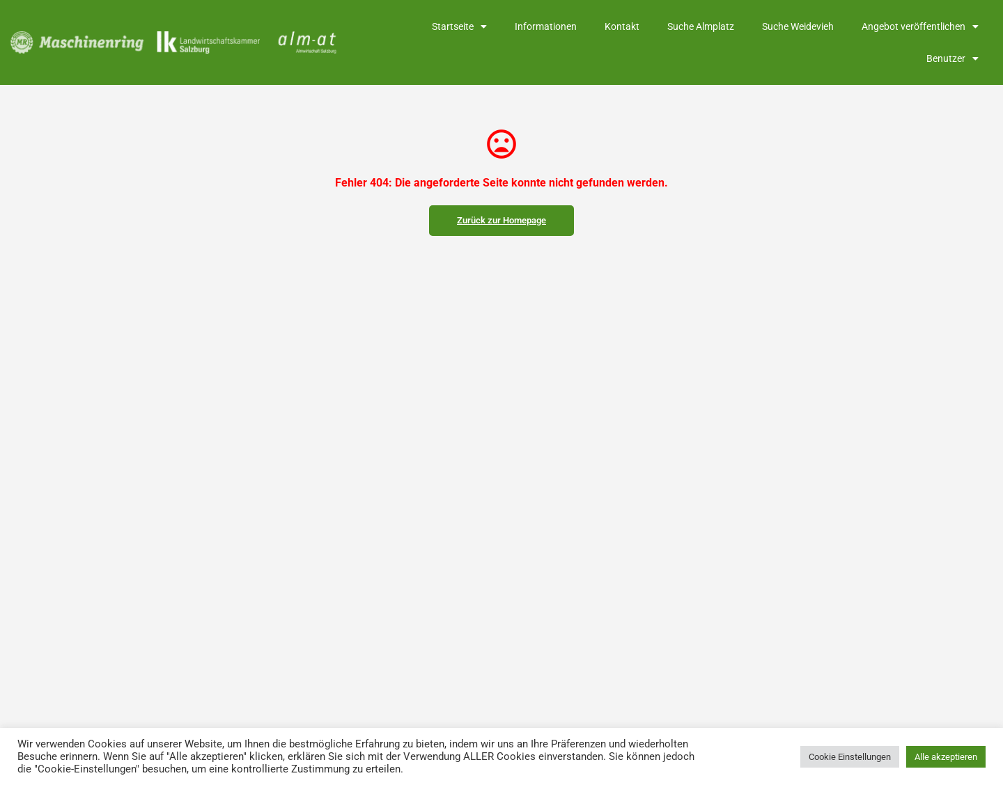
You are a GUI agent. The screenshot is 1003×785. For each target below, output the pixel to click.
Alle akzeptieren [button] (946, 757)
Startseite (459, 26)
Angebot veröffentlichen (920, 26)
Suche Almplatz (700, 26)
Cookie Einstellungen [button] (850, 757)
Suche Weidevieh (798, 26)
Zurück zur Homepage (501, 220)
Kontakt (622, 26)
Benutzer (952, 58)
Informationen (546, 26)
